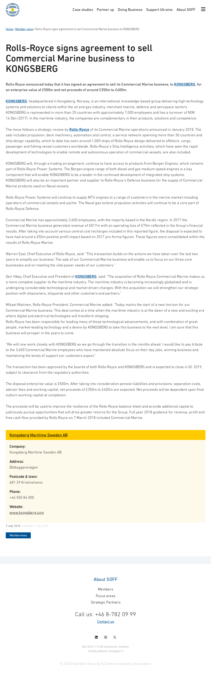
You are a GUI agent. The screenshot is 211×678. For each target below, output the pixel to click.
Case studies (83, 9)
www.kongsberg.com (27, 512)
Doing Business (130, 9)
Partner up (105, 9)
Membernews (18, 535)
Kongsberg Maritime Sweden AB (39, 435)
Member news (24, 29)
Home (9, 29)
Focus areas (105, 596)
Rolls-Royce (79, 129)
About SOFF (185, 9)
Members (105, 589)
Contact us (105, 621)
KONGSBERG (184, 84)
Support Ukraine (159, 9)
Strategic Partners (105, 602)
